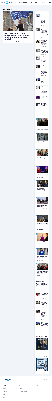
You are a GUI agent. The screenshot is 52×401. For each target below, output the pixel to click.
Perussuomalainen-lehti (23, 391)
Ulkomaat (8, 41)
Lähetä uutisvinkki (22, 390)
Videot (31, 2)
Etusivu (20, 2)
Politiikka (5, 41)
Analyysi (4, 388)
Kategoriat (36, 2)
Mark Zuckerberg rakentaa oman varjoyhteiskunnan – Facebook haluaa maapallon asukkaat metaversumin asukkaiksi (16, 36)
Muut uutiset (13, 41)
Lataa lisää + (18, 46)
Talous (4, 387)
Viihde (4, 397)
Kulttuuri (4, 393)
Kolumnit (4, 396)
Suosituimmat (25, 2)
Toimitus (20, 388)
